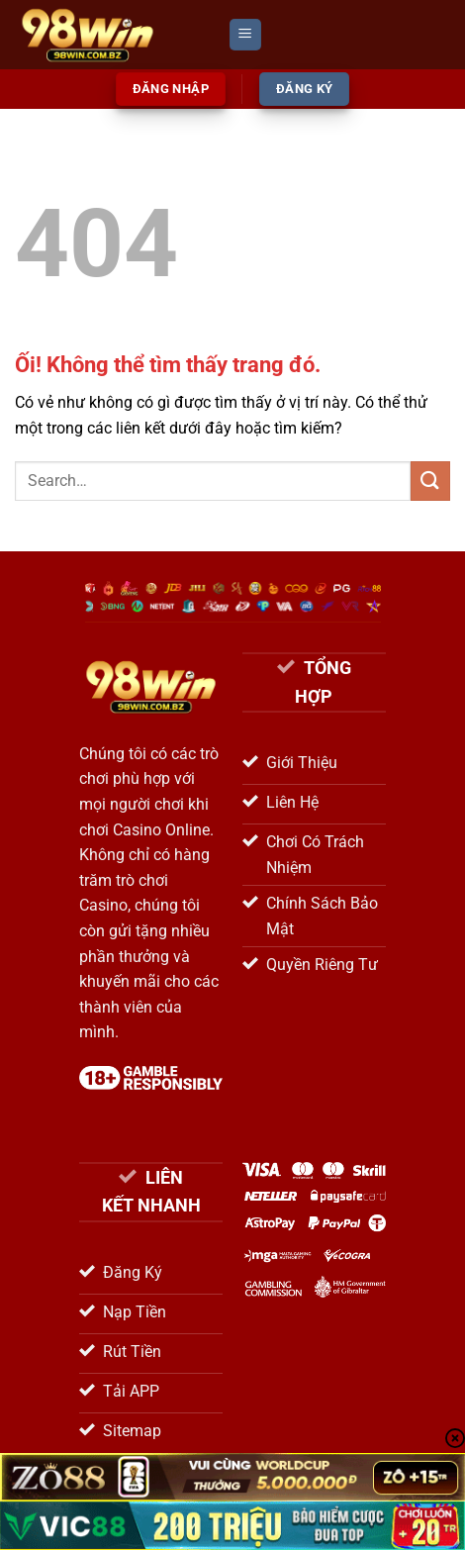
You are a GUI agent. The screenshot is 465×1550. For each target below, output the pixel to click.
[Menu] (245, 35)
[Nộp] (430, 480)
